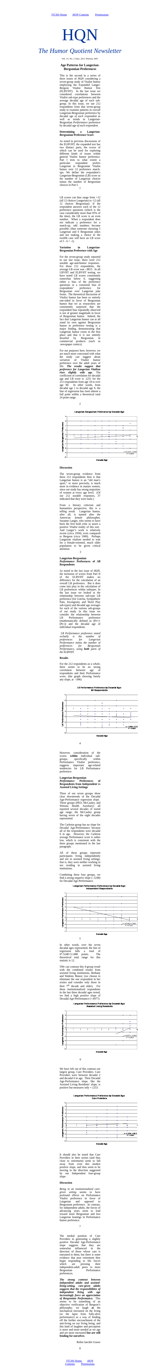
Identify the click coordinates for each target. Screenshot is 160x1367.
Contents (80, 14)
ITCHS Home (59, 14)
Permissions (102, 14)
